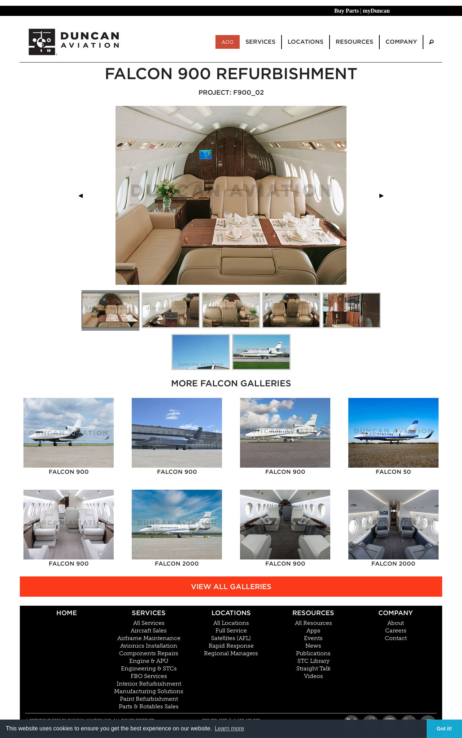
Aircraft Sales (149, 631)
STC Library (313, 661)
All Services (149, 623)
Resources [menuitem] (354, 41)
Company (395, 613)
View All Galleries (231, 586)
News (313, 646)
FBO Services (149, 676)
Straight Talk (313, 669)
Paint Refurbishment (149, 699)
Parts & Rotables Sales (149, 706)
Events (313, 638)
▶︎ (384, 195)
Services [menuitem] (260, 41)
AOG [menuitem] (228, 42)
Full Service (231, 631)
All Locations (231, 623)
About (395, 623)
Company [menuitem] (401, 41)
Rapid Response (231, 646)
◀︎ (83, 195)
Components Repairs (148, 653)
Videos (313, 676)
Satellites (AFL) (231, 638)
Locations (231, 613)
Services (149, 613)
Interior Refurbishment (149, 684)
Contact (396, 638)
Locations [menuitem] (305, 41)
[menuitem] (431, 42)
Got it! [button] (444, 728)
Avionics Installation (148, 646)
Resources (313, 613)
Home (66, 613)
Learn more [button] (229, 728)
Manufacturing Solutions (148, 691)
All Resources (313, 623)
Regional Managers (231, 653)
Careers (395, 631)
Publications (313, 653)
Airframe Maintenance (148, 638)
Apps (313, 631)
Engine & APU (149, 661)
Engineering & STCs (149, 669)
